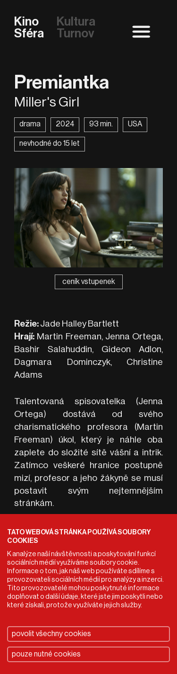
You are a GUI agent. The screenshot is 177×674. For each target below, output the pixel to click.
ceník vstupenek (88, 281)
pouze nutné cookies (46, 654)
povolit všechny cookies (51, 634)
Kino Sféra (29, 28)
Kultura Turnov (76, 28)
